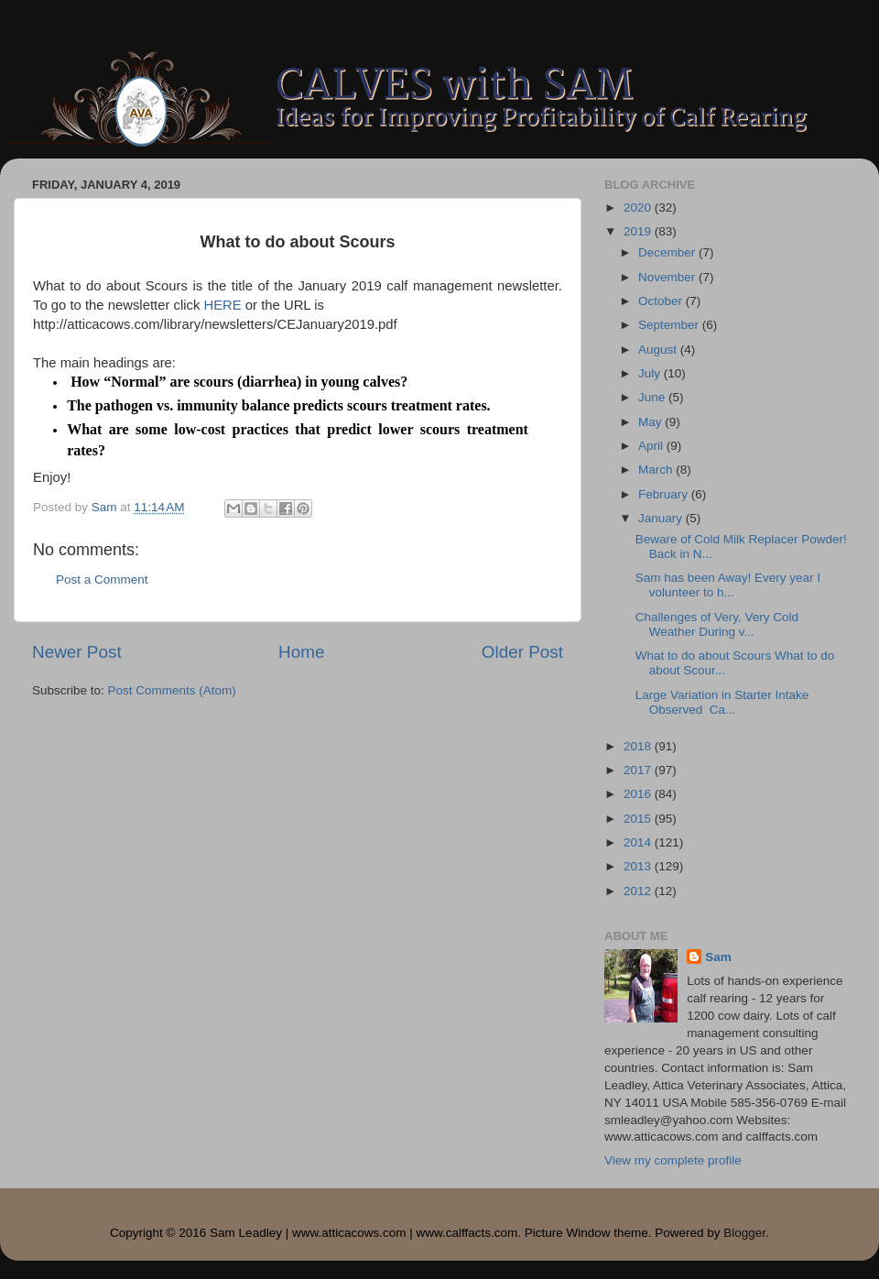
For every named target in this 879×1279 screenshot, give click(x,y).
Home (301, 651)
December (668, 252)
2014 (639, 842)
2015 (639, 818)
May (651, 422)
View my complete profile (673, 1160)
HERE (222, 305)
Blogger (744, 1233)
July (651, 373)
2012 (639, 891)
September (670, 325)
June (653, 397)
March (657, 469)
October (662, 301)
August (659, 349)
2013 (639, 866)
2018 (639, 746)
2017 (639, 770)
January (662, 518)
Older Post (522, 651)
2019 (639, 231)
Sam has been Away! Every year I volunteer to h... (727, 585)
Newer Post (77, 651)
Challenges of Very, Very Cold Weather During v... (716, 624)
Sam (718, 957)
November (668, 277)
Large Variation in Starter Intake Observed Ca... (722, 702)
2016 (639, 794)
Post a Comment (102, 579)
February (664, 494)
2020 (639, 207)
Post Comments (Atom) (172, 690)
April (652, 446)
